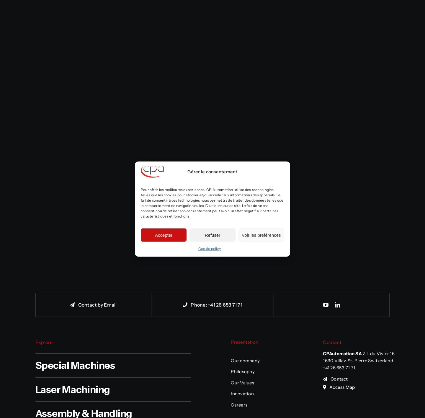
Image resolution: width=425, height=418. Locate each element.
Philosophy (242, 371)
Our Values (242, 383)
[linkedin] (337, 304)
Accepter (163, 234)
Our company (245, 360)
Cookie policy (209, 248)
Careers (239, 405)
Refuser (212, 234)
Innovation (242, 393)
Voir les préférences (261, 234)
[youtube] (325, 304)
